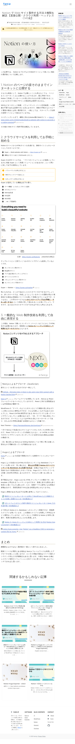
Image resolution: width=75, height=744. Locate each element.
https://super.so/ (35, 152)
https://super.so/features (31, 257)
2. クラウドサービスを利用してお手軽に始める (66, 120)
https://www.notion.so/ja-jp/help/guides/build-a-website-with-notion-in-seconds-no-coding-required (28, 119)
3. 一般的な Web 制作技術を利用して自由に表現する (66, 124)
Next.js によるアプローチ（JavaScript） (66, 128)
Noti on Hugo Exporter (27, 717)
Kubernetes (62, 92)
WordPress (61, 94)
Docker (67, 94)
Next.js (3, 399)
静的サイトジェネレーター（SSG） (26, 24)
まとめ (61, 132)
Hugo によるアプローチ (66, 130)
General (36, 725)
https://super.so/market (24, 287)
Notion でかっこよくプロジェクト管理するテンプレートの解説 (65, 17)
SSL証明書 (61, 106)
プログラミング (63, 97)
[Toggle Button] (70, 4)
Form (51, 719)
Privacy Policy (42, 736)
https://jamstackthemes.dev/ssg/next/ (27, 425)
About (19, 727)
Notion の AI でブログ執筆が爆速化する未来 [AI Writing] (65, 31)
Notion (15, 24)
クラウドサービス (40, 24)
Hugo (3, 456)
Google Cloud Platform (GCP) (66, 101)
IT (34, 715)
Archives (36, 728)
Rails (60, 99)
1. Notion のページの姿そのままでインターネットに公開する (66, 116)
